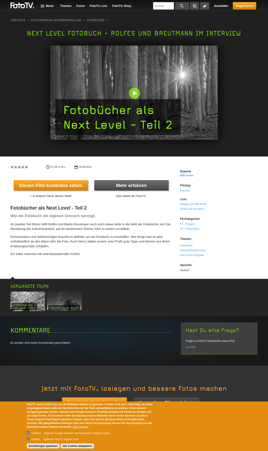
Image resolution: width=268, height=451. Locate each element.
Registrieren (244, 6)
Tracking (36, 433)
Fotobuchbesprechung (192, 250)
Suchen (182, 6)
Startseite (18, 20)
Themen (65, 6)
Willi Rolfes (187, 175)
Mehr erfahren (131, 185)
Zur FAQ (190, 347)
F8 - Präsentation (189, 228)
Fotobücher (95, 20)
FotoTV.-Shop (121, 6)
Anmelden (221, 6)
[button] (135, 94)
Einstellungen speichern (43, 446)
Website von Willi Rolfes (193, 204)
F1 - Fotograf (187, 224)
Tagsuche (204, 6)
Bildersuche (194, 6)
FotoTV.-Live (98, 6)
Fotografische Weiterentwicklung (56, 20)
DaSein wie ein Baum (192, 209)
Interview (185, 190)
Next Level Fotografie (192, 255)
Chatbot (35, 439)
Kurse (80, 6)
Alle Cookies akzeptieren (77, 446)
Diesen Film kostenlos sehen (50, 185)
